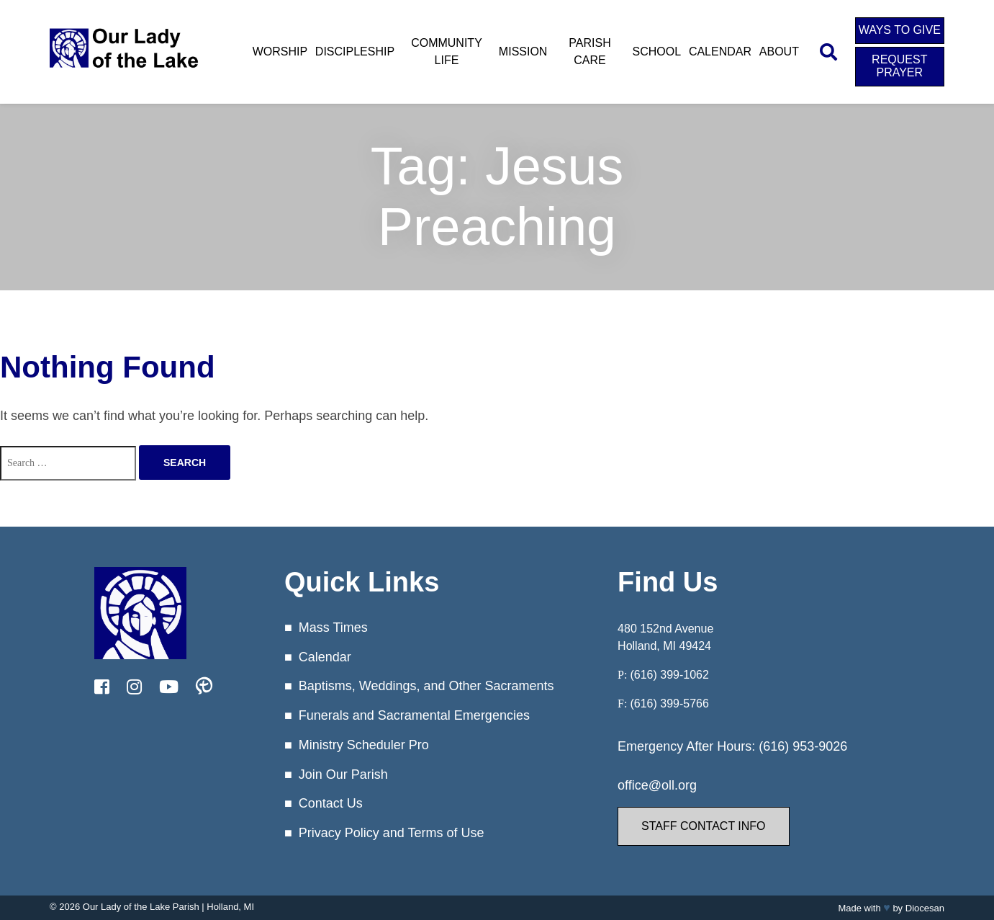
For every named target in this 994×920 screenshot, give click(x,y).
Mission (523, 51)
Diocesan (924, 908)
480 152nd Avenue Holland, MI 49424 (665, 637)
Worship (280, 51)
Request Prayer (899, 66)
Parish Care (589, 51)
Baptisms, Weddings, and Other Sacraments (426, 686)
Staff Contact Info (703, 826)
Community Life (446, 51)
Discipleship (354, 51)
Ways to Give (900, 30)
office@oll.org (657, 785)
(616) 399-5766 (669, 703)
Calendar (720, 51)
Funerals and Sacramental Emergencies (414, 715)
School (657, 51)
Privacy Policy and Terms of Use (391, 833)
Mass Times (333, 627)
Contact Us (331, 803)
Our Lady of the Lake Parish (141, 906)
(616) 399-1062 (669, 675)
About (779, 51)
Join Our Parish (343, 774)
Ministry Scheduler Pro (364, 745)
